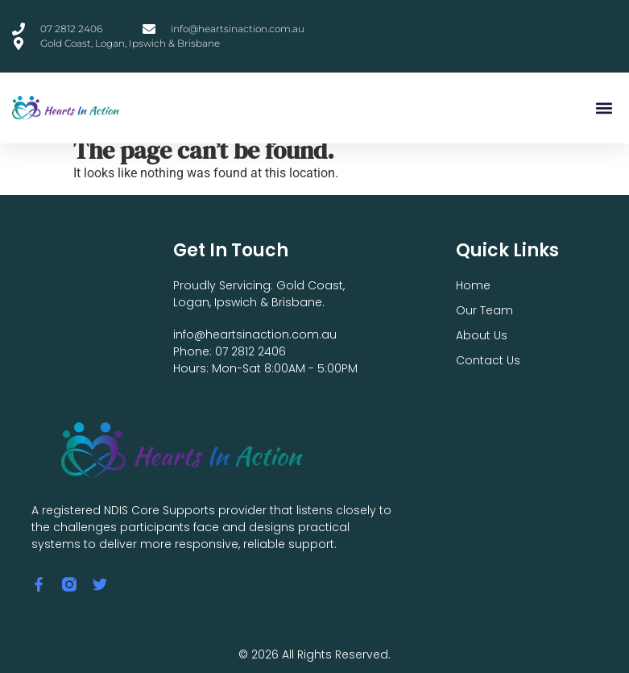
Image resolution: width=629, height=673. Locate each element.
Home (473, 285)
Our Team (484, 310)
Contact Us (488, 360)
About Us (481, 335)
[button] (603, 108)
